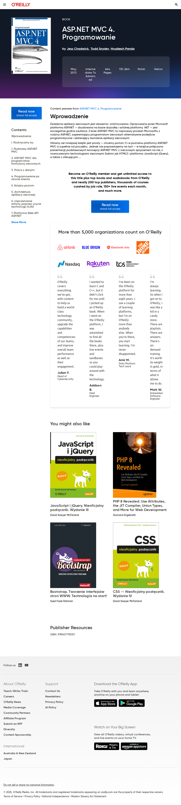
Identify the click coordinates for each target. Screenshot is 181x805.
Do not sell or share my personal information (29, 784)
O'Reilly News (12, 702)
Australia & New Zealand (20, 753)
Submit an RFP (13, 724)
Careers (9, 696)
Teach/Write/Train (16, 691)
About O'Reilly (15, 684)
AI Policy (50, 707)
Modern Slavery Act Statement (88, 796)
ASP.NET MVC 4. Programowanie (100, 108)
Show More (18, 222)
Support (51, 684)
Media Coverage (15, 707)
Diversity (9, 729)
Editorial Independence (55, 796)
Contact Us (52, 691)
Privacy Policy (54, 702)
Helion (158, 69)
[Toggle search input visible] (176, 4)
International (14, 746)
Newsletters (52, 696)
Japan (8, 759)
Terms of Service (13, 796)
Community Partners (17, 713)
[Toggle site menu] (4, 4)
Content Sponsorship (17, 735)
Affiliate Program (15, 718)
